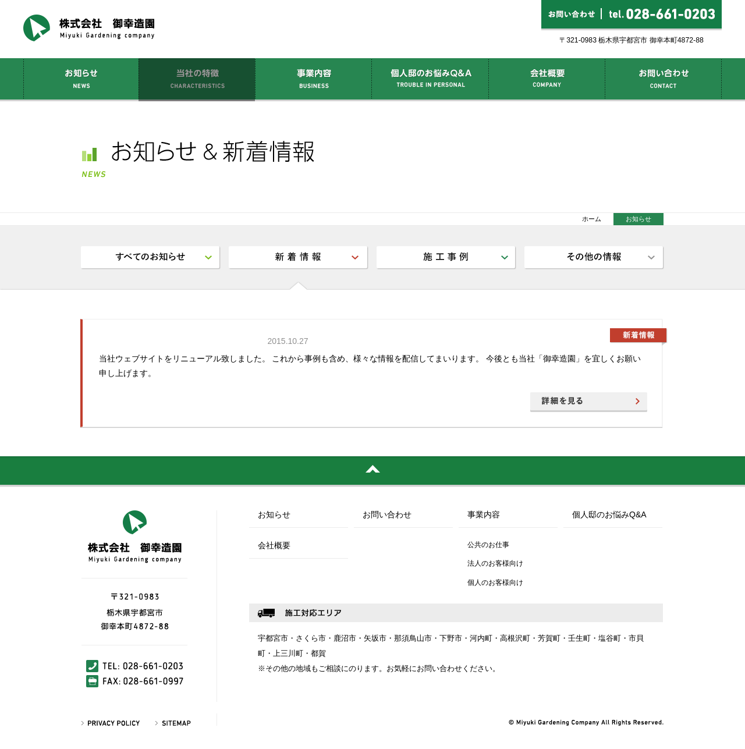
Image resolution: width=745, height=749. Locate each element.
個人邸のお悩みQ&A (609, 514)
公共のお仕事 (488, 544)
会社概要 (274, 545)
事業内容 (483, 514)
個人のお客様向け (495, 582)
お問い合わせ (387, 514)
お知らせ (274, 514)
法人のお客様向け (495, 563)
